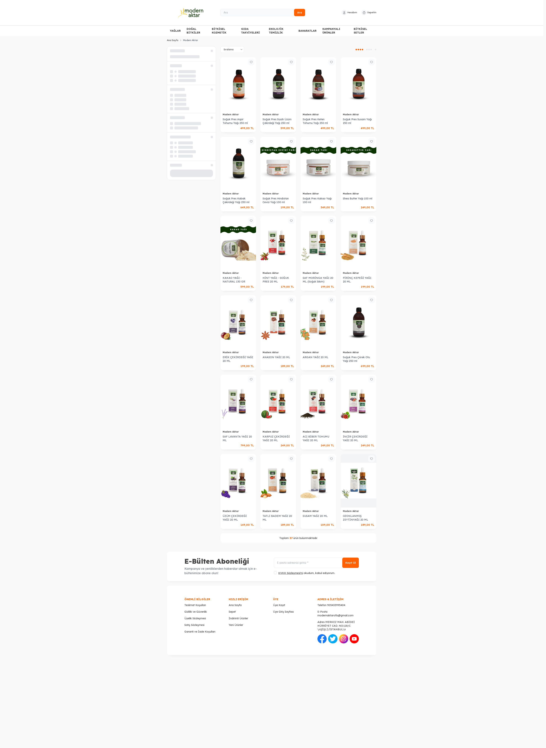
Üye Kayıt (279, 605)
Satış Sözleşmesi (194, 625)
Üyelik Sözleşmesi (195, 618)
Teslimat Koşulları (195, 605)
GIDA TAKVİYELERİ (250, 30)
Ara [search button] (299, 12)
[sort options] (232, 49)
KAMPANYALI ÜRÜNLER (331, 30)
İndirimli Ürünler (238, 618)
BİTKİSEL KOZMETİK (219, 30)
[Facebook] (364, 681)
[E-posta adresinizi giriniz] (316, 563)
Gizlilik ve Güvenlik (195, 611)
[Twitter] (460, 681)
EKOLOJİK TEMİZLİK (276, 30)
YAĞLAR (175, 30)
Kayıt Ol (350, 562)
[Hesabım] (349, 12)
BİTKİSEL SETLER (360, 30)
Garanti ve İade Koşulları (199, 631)
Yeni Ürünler (236, 625)
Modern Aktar (231, 114)
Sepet (232, 611)
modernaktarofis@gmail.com (335, 615)
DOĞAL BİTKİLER (193, 30)
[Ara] (262, 12)
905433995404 (336, 605)
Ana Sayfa (172, 40)
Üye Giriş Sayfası (283, 611)
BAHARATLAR (307, 30)
